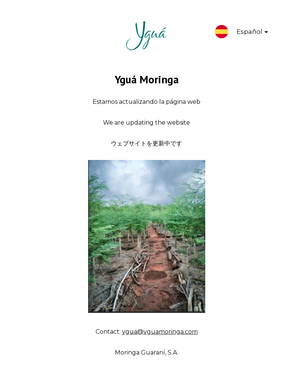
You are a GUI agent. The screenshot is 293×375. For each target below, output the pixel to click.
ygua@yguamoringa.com (160, 331)
